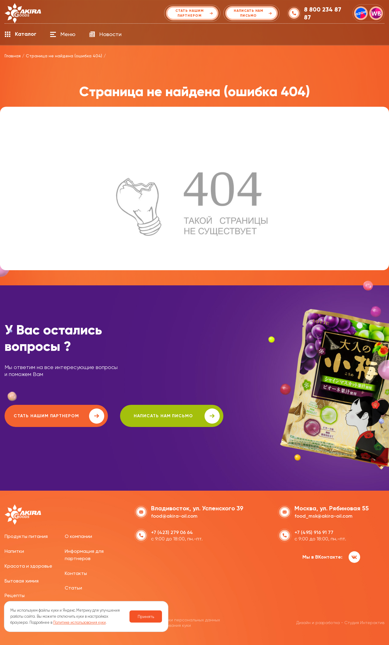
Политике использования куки (79, 622)
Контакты (76, 573)
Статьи (73, 588)
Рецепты (15, 595)
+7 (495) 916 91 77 (313, 532)
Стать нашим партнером (59, 416)
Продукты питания (26, 536)
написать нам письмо (177, 416)
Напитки (14, 551)
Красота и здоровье (28, 566)
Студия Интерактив (364, 622)
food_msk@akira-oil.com (323, 516)
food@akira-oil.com (174, 516)
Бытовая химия (22, 581)
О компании (78, 536)
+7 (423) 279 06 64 (172, 532)
